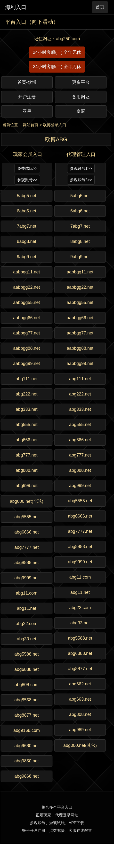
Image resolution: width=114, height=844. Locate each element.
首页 (100, 7)
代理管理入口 (81, 154)
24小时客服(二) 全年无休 (57, 66)
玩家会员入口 (27, 154)
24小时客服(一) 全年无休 (57, 52)
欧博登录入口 (54, 125)
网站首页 (30, 125)
